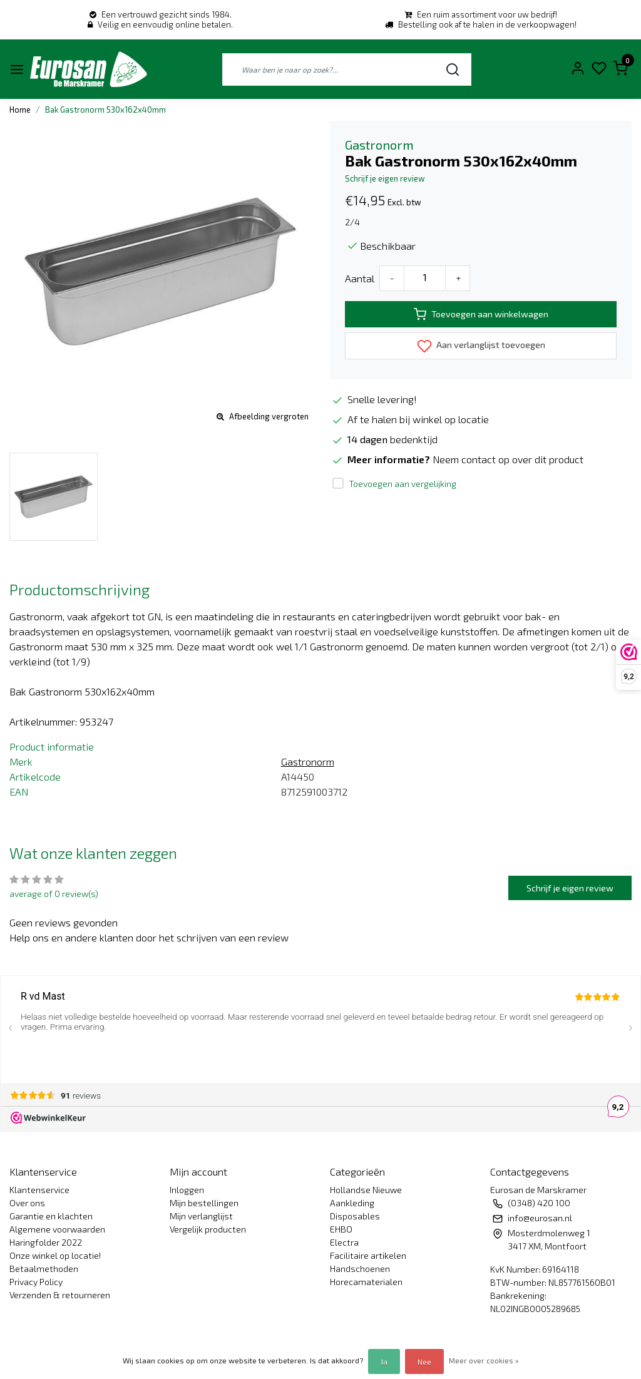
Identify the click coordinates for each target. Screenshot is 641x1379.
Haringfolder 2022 (45, 1242)
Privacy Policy (36, 1281)
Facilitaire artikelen (368, 1255)
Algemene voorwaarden (57, 1229)
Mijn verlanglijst (201, 1216)
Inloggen (187, 1189)
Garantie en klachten (51, 1216)
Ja (384, 1361)
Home (20, 110)
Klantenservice (39, 1189)
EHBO (341, 1229)
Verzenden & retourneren (59, 1294)
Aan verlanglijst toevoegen (481, 346)
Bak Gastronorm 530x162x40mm (105, 110)
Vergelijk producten (208, 1229)
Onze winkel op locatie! (55, 1255)
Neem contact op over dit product (508, 459)
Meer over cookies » (484, 1360)
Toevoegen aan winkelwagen (481, 314)
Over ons (27, 1202)
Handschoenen (360, 1268)
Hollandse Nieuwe (366, 1189)
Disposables (355, 1216)
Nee (424, 1361)
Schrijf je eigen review (385, 178)
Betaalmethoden (43, 1268)
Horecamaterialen (366, 1281)
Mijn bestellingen (204, 1202)
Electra (344, 1242)
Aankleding (352, 1202)
